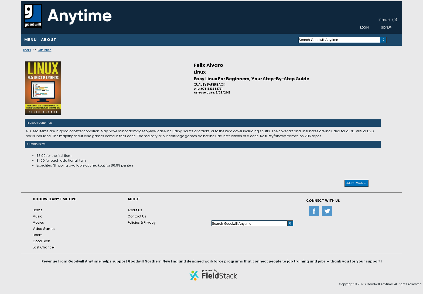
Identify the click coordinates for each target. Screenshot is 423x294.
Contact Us (137, 216)
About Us (135, 210)
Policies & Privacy (142, 222)
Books (27, 50)
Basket (384, 20)
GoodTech (41, 241)
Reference (44, 50)
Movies (38, 222)
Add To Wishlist (356, 183)
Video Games (44, 228)
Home (37, 210)
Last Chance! (43, 247)
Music (37, 216)
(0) (394, 20)
